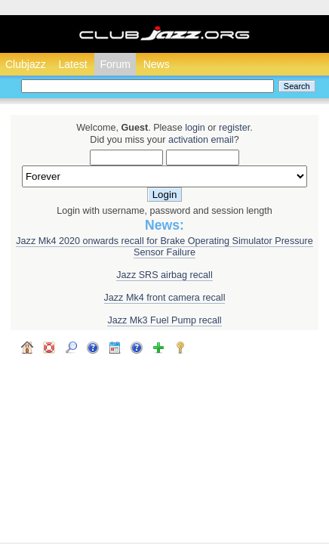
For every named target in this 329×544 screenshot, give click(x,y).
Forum (115, 64)
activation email (201, 139)
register (234, 127)
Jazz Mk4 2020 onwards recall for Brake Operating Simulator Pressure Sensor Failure (164, 247)
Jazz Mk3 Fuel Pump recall (164, 320)
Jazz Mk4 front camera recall (165, 297)
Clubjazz (25, 64)
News (156, 64)
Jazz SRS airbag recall (164, 275)
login (195, 127)
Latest (72, 64)
